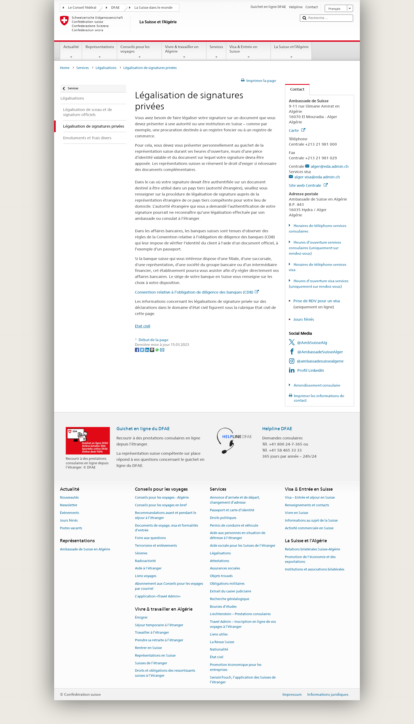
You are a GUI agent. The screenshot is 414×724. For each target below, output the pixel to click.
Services (216, 52)
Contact (294, 89)
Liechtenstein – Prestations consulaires (240, 614)
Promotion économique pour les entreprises (235, 667)
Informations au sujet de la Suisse (311, 520)
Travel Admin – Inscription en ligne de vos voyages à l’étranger (243, 624)
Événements (69, 513)
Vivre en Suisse (296, 513)
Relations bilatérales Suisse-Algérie (312, 549)
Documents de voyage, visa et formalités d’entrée (166, 527)
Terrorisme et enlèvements (156, 545)
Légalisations (106, 68)
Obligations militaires (227, 584)
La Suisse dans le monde (153, 8)
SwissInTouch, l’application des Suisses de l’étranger (243, 679)
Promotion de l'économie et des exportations (310, 559)
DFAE (115, 8)
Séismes (141, 553)
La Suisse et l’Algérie (291, 52)
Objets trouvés (221, 576)
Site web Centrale (308, 185)
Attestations (219, 561)
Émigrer (141, 617)
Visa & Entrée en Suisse (249, 52)
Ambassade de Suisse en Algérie (85, 549)
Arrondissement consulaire (316, 385)
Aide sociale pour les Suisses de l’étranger (242, 545)
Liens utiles (219, 634)
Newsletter (68, 505)
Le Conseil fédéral (82, 8)
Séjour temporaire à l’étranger (159, 625)
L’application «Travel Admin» (158, 596)
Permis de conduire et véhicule (234, 525)
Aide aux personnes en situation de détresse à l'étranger (237, 535)
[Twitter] (142, 349)
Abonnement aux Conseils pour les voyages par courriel (169, 586)
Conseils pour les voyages (139, 52)
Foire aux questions (150, 538)
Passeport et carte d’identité (232, 510)
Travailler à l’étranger (152, 633)
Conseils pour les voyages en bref (161, 505)
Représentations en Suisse (155, 655)
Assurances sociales (225, 568)
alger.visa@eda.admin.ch (317, 176)
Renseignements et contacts (307, 505)
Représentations (99, 52)
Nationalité (219, 650)
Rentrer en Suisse (148, 648)
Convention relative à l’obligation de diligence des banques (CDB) (197, 292)
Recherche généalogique (229, 599)
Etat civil (142, 325)
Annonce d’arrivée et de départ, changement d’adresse (235, 500)
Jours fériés (303, 319)
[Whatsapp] (157, 349)
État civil (216, 657)
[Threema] (152, 349)
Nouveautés (69, 498)
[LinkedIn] (147, 349)
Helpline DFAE (277, 428)
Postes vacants (71, 528)
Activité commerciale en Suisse (309, 528)
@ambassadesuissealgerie (320, 361)
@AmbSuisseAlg (312, 342)
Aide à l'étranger (148, 568)
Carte (297, 130)
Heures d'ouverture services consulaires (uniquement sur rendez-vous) (315, 248)
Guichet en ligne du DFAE (143, 428)
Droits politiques (223, 518)
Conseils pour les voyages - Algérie (162, 498)
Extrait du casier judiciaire (230, 591)
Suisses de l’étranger (151, 663)
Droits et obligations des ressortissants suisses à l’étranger (165, 673)
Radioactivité (145, 561)
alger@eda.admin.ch (330, 166)
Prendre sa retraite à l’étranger (159, 640)
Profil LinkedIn (310, 370)
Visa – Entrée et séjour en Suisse (310, 498)
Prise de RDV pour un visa (316, 300)
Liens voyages (145, 576)
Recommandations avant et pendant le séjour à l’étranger (165, 515)
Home (64, 68)
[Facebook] (137, 349)
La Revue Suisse (222, 642)
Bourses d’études (223, 607)
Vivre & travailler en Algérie (184, 52)
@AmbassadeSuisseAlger (320, 351)
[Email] (162, 349)
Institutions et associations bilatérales (314, 569)
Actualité (71, 52)
